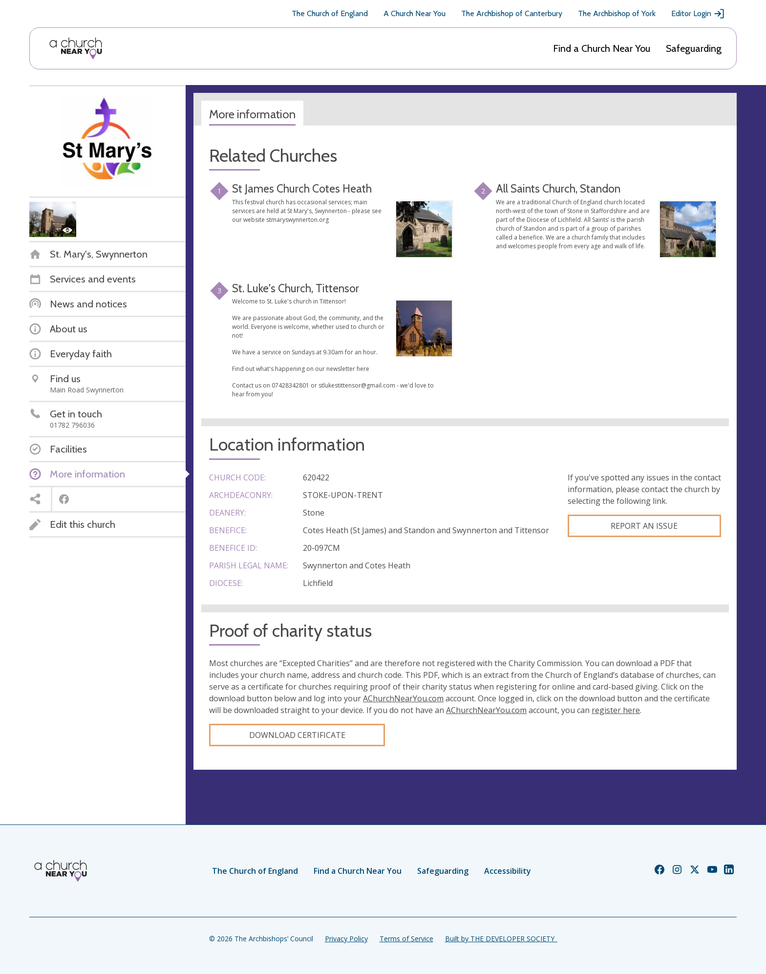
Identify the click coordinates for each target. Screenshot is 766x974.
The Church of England (330, 13)
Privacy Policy (346, 938)
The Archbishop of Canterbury (511, 13)
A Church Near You (414, 13)
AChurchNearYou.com (403, 698)
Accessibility (507, 871)
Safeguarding (694, 48)
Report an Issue (644, 525)
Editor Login (698, 14)
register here (616, 710)
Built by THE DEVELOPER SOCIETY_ (501, 938)
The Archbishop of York (617, 13)
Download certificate (297, 735)
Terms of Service (406, 938)
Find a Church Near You (601, 48)
